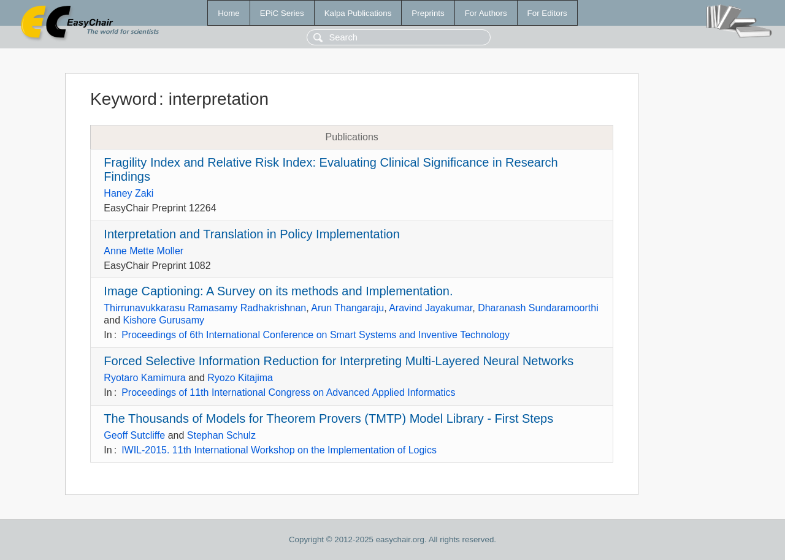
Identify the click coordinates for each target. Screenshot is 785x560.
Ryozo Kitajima (240, 378)
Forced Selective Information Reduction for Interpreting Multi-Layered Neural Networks (338, 361)
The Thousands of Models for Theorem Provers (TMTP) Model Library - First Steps (328, 418)
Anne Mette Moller (143, 251)
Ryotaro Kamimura (144, 378)
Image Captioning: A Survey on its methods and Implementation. (278, 291)
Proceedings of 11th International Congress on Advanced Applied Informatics (288, 392)
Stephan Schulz (221, 435)
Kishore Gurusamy (163, 320)
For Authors (486, 13)
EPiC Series (282, 13)
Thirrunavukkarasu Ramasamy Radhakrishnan (205, 308)
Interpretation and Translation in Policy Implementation (252, 234)
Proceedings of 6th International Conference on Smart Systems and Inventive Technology (315, 335)
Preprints (428, 13)
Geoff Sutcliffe (134, 435)
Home (229, 13)
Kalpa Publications (358, 13)
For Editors (547, 13)
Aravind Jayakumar (430, 308)
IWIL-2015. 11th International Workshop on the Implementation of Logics (279, 450)
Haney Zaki (128, 193)
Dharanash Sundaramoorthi (538, 308)
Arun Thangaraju (347, 308)
